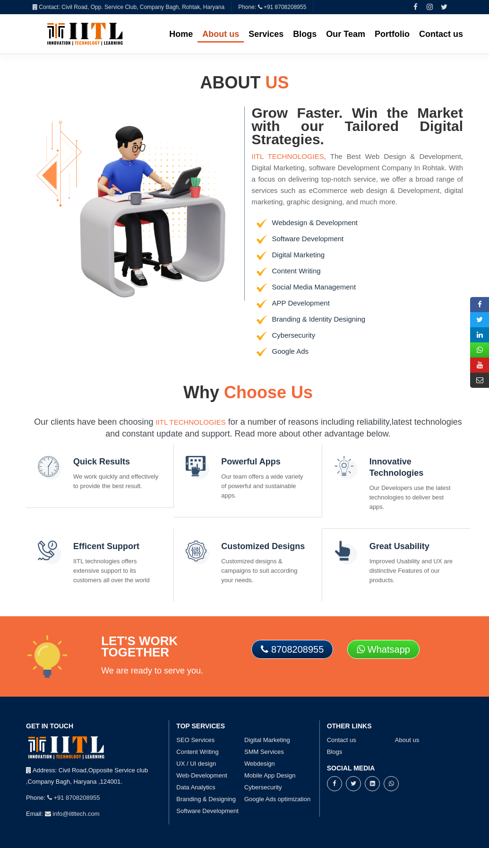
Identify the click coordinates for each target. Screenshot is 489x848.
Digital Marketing (267, 739)
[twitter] (444, 7)
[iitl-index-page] (85, 33)
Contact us (441, 34)
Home (181, 34)
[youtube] (479, 365)
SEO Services (195, 739)
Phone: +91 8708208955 (272, 7)
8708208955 (292, 649)
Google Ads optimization (277, 799)
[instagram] (430, 7)
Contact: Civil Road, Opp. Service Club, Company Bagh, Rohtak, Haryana (128, 7)
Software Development (207, 810)
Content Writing (197, 751)
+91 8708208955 (73, 797)
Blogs (305, 34)
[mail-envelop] (479, 380)
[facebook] (416, 7)
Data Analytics (195, 787)
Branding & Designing (206, 799)
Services (266, 34)
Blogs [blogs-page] (335, 751)
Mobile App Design (269, 775)
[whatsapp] (391, 783)
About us (220, 34)
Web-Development (201, 775)
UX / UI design (196, 763)
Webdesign (259, 763)
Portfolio (392, 34)
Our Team (345, 34)
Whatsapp (383, 649)
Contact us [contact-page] (341, 739)
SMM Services (264, 751)
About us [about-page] (407, 739)
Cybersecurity (263, 787)
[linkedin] (372, 783)
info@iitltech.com (72, 813)
